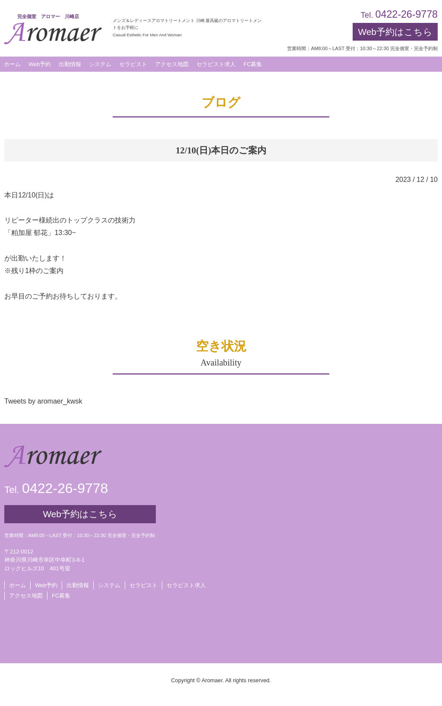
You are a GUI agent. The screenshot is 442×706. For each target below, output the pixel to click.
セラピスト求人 (186, 585)
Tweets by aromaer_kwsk (43, 401)
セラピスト (143, 585)
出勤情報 (77, 585)
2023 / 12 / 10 (416, 179)
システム (109, 585)
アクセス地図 (26, 595)
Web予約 (39, 64)
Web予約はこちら (395, 32)
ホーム (17, 585)
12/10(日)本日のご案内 (221, 150)
